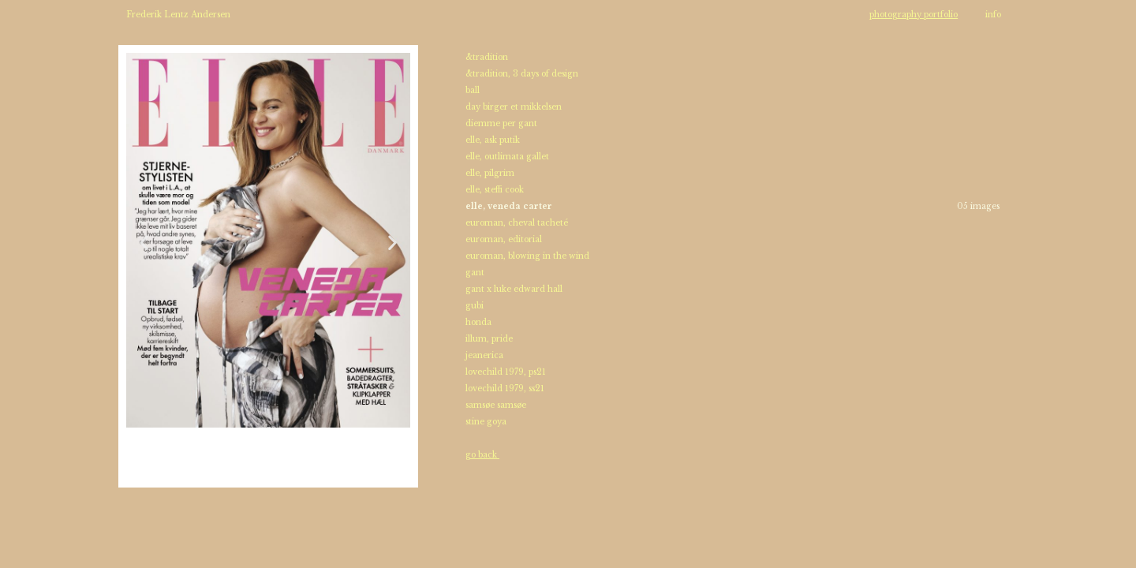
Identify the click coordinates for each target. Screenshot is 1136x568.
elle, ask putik (493, 140)
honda (478, 322)
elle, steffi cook (494, 190)
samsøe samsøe (495, 405)
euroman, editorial (503, 239)
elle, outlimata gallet (507, 156)
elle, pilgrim (489, 173)
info (993, 14)
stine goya (485, 422)
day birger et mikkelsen (513, 107)
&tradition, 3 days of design (521, 74)
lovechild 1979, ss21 (504, 388)
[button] (144, 242)
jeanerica (484, 355)
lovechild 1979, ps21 (505, 372)
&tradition (486, 57)
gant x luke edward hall (513, 289)
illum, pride (489, 339)
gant (474, 272)
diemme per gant (502, 123)
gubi (474, 306)
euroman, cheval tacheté (516, 223)
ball (472, 90)
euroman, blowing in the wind (527, 256)
